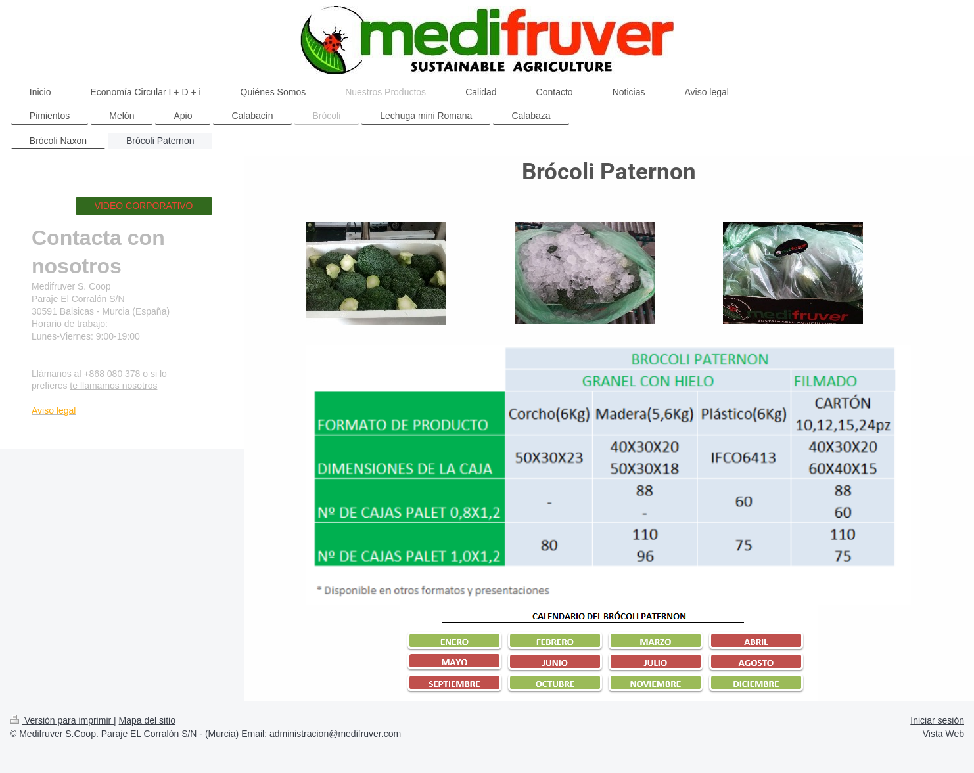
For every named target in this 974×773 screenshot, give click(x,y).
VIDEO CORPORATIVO (144, 205)
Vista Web (943, 733)
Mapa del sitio (147, 720)
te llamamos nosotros (113, 385)
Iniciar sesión (937, 720)
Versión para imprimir (62, 720)
